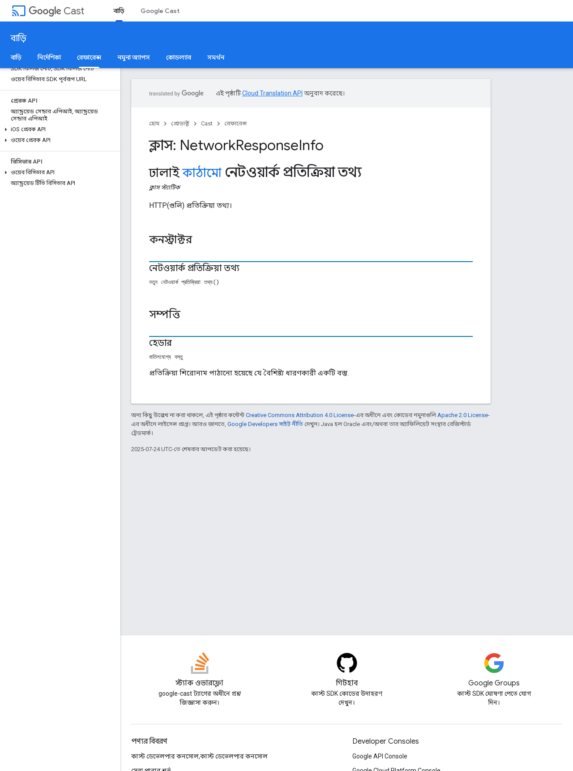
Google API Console (379, 756)
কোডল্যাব (178, 57)
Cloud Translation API (272, 93)
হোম (154, 123)
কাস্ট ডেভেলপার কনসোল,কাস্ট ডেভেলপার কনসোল (199, 756)
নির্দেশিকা (49, 57)
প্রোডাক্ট (180, 123)
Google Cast (160, 11)
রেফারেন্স (235, 123)
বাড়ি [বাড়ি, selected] (119, 11)
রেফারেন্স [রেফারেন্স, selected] (89, 57)
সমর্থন (215, 57)
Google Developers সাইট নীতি (265, 424)
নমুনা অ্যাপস (133, 57)
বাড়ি (18, 38)
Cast (56, 11)
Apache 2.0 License (462, 415)
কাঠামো (202, 173)
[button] (58, 129)
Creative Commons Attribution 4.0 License (300, 415)
